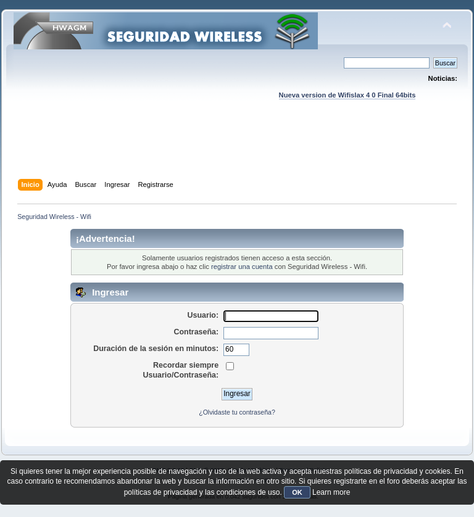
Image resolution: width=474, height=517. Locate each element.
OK (297, 492)
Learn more (331, 492)
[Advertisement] (238, 151)
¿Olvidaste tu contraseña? (237, 412)
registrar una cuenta (242, 266)
